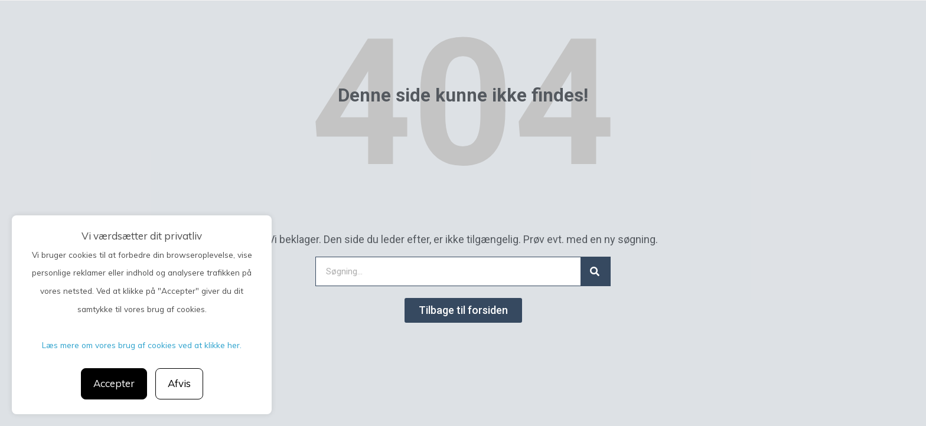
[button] (463, 310)
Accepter (114, 383)
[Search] (595, 271)
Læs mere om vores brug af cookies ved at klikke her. (142, 345)
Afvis (179, 383)
